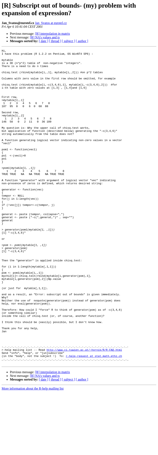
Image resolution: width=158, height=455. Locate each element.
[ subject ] (68, 41)
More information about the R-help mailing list (33, 451)
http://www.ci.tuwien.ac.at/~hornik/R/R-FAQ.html (84, 410)
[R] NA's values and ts (45, 37)
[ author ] (82, 41)
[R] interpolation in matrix (52, 33)
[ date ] (43, 41)
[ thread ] (55, 41)
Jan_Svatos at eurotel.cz (51, 23)
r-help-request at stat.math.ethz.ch (94, 417)
